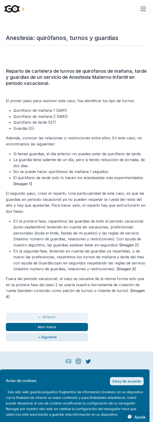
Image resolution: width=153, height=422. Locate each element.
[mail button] (68, 360)
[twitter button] (88, 360)
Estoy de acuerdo (127, 381)
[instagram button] (78, 360)
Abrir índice (47, 327)
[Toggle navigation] (143, 9)
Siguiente (47, 337)
